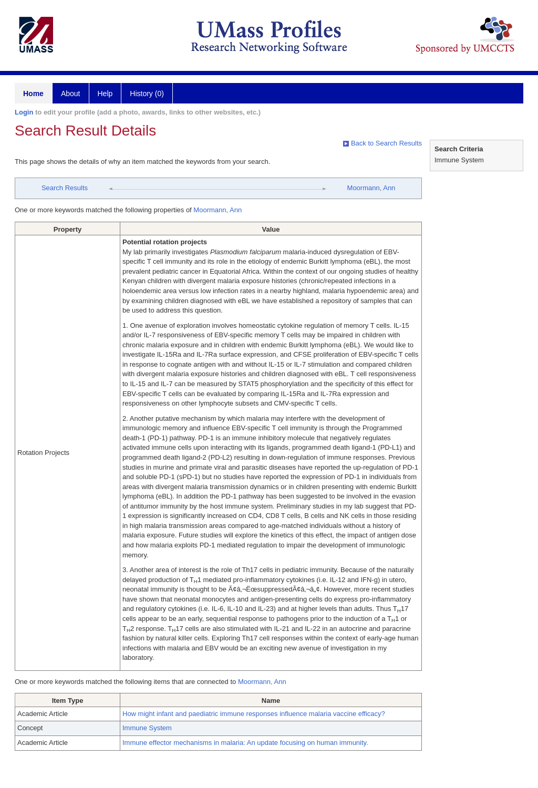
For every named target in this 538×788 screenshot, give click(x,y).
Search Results (65, 188)
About (70, 93)
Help (105, 93)
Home (33, 93)
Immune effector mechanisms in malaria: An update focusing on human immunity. (245, 742)
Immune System (147, 728)
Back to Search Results (382, 143)
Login (24, 112)
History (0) (147, 93)
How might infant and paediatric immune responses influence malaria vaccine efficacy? (253, 714)
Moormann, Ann (371, 188)
